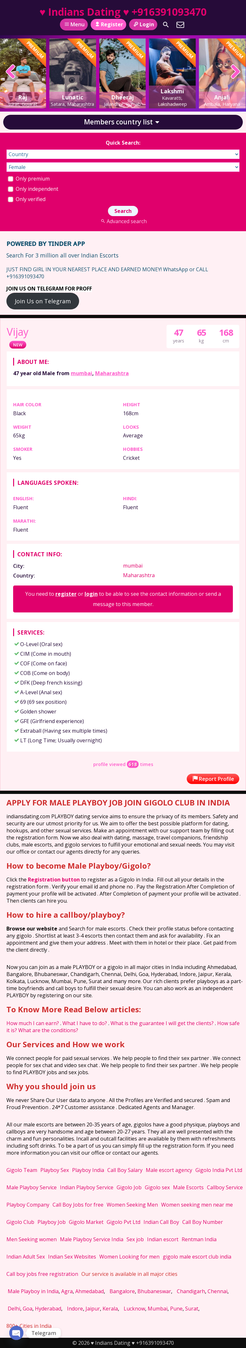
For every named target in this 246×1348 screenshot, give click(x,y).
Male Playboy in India (33, 1291)
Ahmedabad (89, 1291)
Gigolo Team (21, 1170)
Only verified (26, 199)
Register (108, 24)
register (66, 593)
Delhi (14, 1308)
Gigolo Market (86, 1222)
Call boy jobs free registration (42, 1273)
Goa (27, 1308)
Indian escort (162, 1239)
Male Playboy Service (31, 1187)
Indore (75, 1308)
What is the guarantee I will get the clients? (162, 1023)
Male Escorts (188, 1187)
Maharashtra (112, 373)
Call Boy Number (202, 1222)
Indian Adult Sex (25, 1256)
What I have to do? (84, 1023)
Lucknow (134, 1308)
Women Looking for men (129, 1256)
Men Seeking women (31, 1239)
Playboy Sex (54, 1170)
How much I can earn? (32, 1023)
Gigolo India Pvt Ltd (218, 1170)
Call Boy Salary (125, 1170)
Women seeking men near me (197, 1204)
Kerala (110, 1308)
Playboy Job (51, 1222)
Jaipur (93, 1308)
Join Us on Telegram (43, 301)
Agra (67, 1291)
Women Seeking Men (132, 1204)
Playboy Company (27, 1204)
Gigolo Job (129, 1187)
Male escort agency (169, 1170)
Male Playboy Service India (91, 1239)
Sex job (135, 1239)
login (91, 593)
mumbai (81, 373)
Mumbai (158, 1308)
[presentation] (10, 72)
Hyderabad (48, 1308)
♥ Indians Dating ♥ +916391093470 (123, 12)
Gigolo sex (157, 1187)
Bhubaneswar (154, 1291)
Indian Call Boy (161, 1222)
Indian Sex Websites (72, 1256)
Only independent (33, 188)
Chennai (217, 1291)
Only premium (29, 178)
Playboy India (88, 1170)
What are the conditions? (48, 1030)
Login (143, 24)
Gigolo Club (20, 1222)
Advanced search (122, 221)
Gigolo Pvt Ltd (123, 1222)
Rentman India (199, 1239)
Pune (176, 1308)
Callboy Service (225, 1187)
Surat (191, 1308)
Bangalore (122, 1291)
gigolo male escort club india (197, 1256)
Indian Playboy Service (86, 1187)
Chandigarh (191, 1291)
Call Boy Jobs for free (78, 1204)
